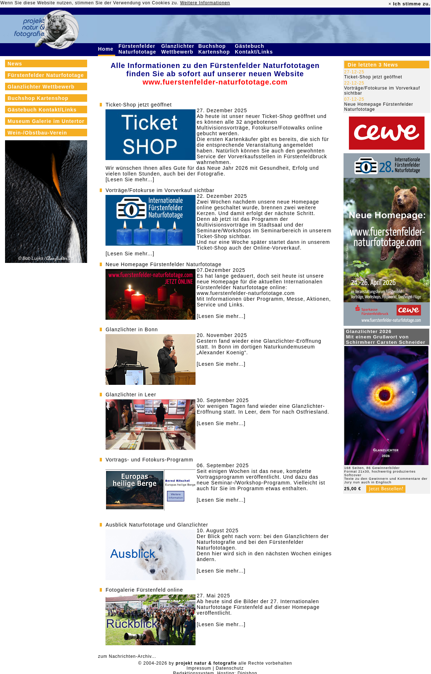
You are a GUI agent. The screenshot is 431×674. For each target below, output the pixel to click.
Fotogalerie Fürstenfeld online (144, 590)
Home (106, 49)
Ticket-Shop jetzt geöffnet (138, 105)
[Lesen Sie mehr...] (129, 179)
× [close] (390, 3)
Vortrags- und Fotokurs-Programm (149, 460)
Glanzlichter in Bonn (131, 329)
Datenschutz (230, 668)
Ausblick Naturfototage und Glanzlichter (156, 525)
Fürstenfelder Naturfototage (138, 49)
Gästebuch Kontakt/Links (254, 49)
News (15, 64)
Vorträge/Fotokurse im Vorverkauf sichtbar (159, 190)
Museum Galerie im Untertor (46, 121)
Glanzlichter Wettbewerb (178, 49)
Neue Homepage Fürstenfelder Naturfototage (163, 264)
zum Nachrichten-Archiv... (127, 656)
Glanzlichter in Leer (130, 394)
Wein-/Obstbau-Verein (37, 133)
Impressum (199, 668)
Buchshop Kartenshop (215, 49)
